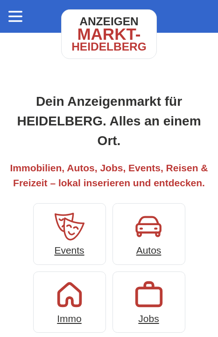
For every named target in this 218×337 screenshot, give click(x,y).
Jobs (149, 301)
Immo (69, 301)
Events (69, 233)
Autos (149, 233)
